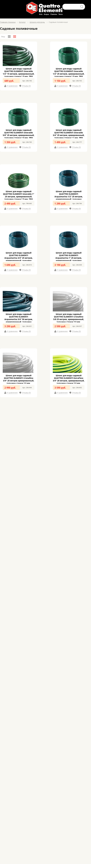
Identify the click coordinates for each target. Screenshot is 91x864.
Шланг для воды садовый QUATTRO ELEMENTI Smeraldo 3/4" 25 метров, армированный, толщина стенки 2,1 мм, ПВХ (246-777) (68, 135)
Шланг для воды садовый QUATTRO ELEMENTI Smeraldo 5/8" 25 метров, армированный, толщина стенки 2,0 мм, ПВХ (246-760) (18, 135)
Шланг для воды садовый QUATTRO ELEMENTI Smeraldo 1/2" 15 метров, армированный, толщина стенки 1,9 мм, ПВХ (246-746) (18, 73)
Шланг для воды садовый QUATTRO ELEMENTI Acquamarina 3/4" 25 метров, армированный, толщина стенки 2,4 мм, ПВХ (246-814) (18, 257)
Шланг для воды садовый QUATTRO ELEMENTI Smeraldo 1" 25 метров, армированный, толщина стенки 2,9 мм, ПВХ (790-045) (18, 196)
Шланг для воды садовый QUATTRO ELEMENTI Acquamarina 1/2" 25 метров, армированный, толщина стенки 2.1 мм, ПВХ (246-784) (69, 196)
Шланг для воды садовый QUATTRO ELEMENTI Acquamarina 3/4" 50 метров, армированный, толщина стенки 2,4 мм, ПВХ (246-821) (18, 319)
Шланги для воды (37, 22)
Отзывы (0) (26, 86)
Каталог (22, 22)
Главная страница (8, 22)
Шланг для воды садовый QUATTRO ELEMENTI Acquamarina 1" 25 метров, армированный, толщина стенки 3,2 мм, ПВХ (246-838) (69, 257)
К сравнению (12, 86)
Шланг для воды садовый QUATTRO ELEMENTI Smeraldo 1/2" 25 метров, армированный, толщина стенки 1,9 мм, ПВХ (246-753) (68, 73)
